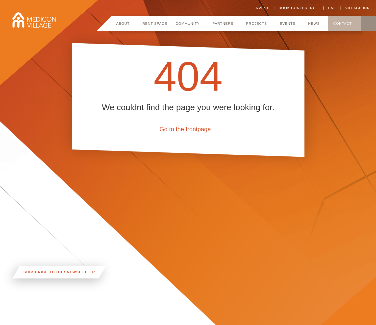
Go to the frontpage (185, 129)
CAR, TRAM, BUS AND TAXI (63, 303)
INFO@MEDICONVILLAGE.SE (40, 322)
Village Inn (357, 8)
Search (368, 23)
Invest (262, 8)
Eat (331, 8)
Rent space (154, 23)
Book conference (298, 8)
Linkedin (132, 301)
